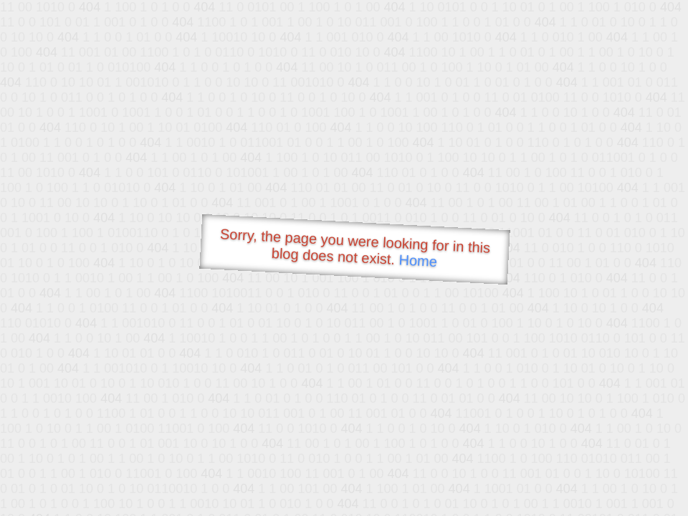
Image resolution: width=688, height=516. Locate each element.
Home (417, 260)
